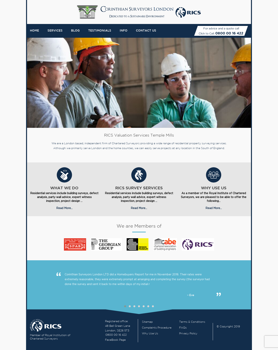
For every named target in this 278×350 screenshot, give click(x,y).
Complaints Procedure (156, 328)
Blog (75, 30)
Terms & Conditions (192, 322)
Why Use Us (150, 333)
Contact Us (146, 30)
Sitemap (147, 322)
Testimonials (99, 30)
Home (34, 30)
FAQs (183, 328)
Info (123, 30)
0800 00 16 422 (229, 33)
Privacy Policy (188, 333)
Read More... (64, 208)
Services (55, 30)
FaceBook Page (115, 340)
